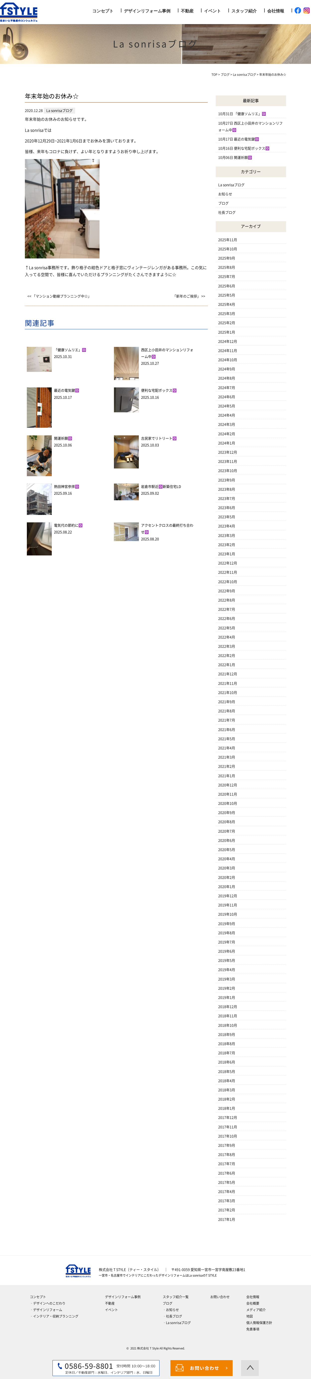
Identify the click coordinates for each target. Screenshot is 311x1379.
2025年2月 (226, 323)
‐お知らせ (171, 1309)
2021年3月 (226, 757)
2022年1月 (226, 665)
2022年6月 (226, 618)
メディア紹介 (256, 1309)
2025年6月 (226, 286)
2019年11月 (227, 905)
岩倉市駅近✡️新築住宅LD (161, 486)
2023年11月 (227, 461)
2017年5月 (226, 1182)
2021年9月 (226, 702)
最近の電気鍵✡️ (66, 390)
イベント (212, 11)
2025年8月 (226, 267)
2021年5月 (226, 739)
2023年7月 (226, 498)
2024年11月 (227, 350)
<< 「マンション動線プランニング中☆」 (59, 296)
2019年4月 (226, 969)
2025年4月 (226, 304)
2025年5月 (226, 295)
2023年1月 (226, 554)
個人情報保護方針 (259, 1322)
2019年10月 (227, 914)
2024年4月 (226, 415)
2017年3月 (226, 1201)
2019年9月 (226, 923)
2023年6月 (226, 507)
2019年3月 (226, 979)
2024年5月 (226, 406)
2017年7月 (226, 1164)
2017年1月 (226, 1219)
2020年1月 (226, 886)
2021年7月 (226, 720)
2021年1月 (226, 776)
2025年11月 (227, 240)
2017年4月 (226, 1191)
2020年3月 (226, 868)
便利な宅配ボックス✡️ (159, 390)
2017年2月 (226, 1210)
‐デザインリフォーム (46, 1309)
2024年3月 (226, 424)
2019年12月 (227, 896)
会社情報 (275, 11)
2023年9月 (226, 480)
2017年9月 (226, 1145)
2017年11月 (227, 1127)
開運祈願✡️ (63, 438)
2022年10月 (227, 582)
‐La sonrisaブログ (177, 1322)
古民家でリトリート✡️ (159, 438)
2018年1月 (226, 1108)
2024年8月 (226, 378)
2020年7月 (226, 831)
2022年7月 (226, 609)
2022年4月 (226, 637)
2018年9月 (226, 1034)
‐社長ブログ (172, 1316)
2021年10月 (227, 692)
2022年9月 (226, 591)
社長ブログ (227, 212)
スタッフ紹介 (244, 11)
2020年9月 (226, 812)
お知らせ (225, 194)
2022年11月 (227, 572)
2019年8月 (226, 933)
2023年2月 (226, 544)
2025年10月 (227, 249)
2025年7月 (226, 276)
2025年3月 (226, 313)
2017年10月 (227, 1136)
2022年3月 (226, 646)
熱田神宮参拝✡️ (66, 486)
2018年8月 (226, 1043)
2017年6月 (226, 1173)
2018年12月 (227, 1006)
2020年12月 (227, 785)
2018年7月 (226, 1053)
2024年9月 (226, 369)
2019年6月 (226, 951)
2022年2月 (226, 655)
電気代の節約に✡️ (68, 525)
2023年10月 (227, 470)
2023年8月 (226, 489)
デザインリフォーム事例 (147, 11)
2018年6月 (226, 1062)
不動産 (187, 11)
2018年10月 (227, 1025)
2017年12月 (227, 1117)
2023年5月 (226, 517)
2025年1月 (226, 332)
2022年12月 (227, 563)
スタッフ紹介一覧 (176, 1296)
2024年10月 (227, 360)
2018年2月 (226, 1099)
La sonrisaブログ (231, 185)
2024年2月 (226, 434)
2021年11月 (227, 683)
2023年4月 (226, 526)
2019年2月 (226, 988)
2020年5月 (226, 849)
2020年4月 (226, 859)
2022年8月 (226, 600)
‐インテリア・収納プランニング (54, 1316)
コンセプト (102, 11)
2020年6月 (226, 840)
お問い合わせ (220, 1296)
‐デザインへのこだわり (47, 1303)
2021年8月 (226, 711)
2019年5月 (226, 960)
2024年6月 (226, 397)
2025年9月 (226, 258)
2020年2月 (226, 877)
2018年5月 (226, 1071)
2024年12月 (227, 341)
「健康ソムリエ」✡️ (70, 350)
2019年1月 (226, 997)
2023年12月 (227, 452)
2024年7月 (226, 387)
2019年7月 (226, 942)
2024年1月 (226, 443)
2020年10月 (227, 803)
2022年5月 (226, 628)
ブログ (223, 203)
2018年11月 (227, 1016)
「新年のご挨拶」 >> (189, 296)
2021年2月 (226, 766)
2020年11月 (227, 794)
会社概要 (252, 1303)
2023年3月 (226, 535)
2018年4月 (226, 1081)
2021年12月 (227, 674)
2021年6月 (226, 729)
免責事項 (252, 1329)
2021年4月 (226, 748)
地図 (249, 1316)
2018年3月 (226, 1090)
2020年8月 (226, 822)
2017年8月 (226, 1154)
